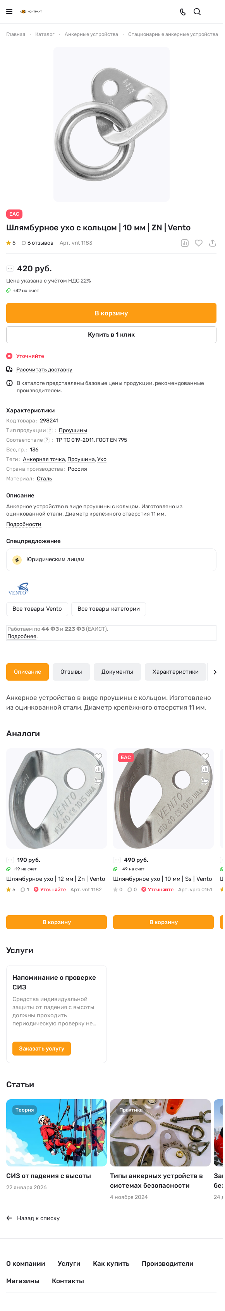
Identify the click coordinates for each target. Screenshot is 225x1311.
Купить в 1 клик (111, 334)
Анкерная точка (44, 459)
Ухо (101, 459)
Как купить (111, 1263)
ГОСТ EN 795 (111, 440)
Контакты (68, 1281)
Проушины (73, 430)
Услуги (69, 1263)
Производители (168, 1263)
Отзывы (71, 671)
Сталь (44, 478)
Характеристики (176, 671)
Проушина (81, 459)
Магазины (23, 1281)
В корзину (111, 313)
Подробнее (21, 636)
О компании (25, 1263)
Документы (117, 671)
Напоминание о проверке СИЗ (54, 982)
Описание (27, 671)
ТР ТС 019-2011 (75, 440)
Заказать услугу (41, 1048)
